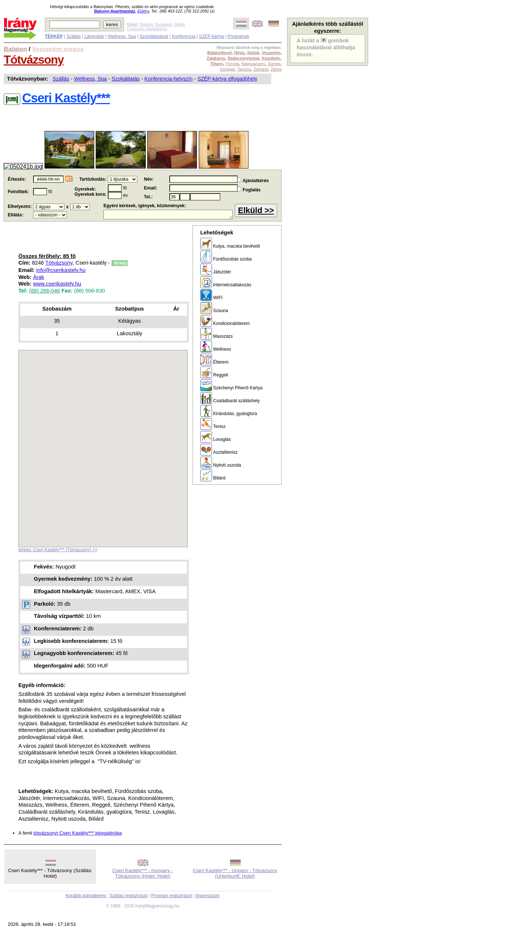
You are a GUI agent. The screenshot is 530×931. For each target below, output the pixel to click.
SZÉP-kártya (211, 36)
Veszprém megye (58, 49)
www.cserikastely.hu (57, 284)
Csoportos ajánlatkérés (147, 28)
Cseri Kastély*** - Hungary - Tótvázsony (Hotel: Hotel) (142, 873)
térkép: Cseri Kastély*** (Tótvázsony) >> (58, 549)
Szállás (73, 36)
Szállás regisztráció (129, 895)
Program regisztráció (171, 895)
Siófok (179, 24)
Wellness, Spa (122, 36)
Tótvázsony (34, 59)
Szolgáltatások (153, 36)
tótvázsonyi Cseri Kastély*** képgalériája (77, 833)
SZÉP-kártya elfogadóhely (227, 79)
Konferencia (183, 36)
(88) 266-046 (44, 291)
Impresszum (207, 895)
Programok (239, 36)
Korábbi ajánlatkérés (86, 895)
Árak (38, 277)
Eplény (143, 11)
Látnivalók (94, 36)
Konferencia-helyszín (169, 79)
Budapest (163, 24)
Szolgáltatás (125, 79)
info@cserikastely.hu (60, 270)
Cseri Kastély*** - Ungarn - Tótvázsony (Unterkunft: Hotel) (235, 873)
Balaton (146, 24)
